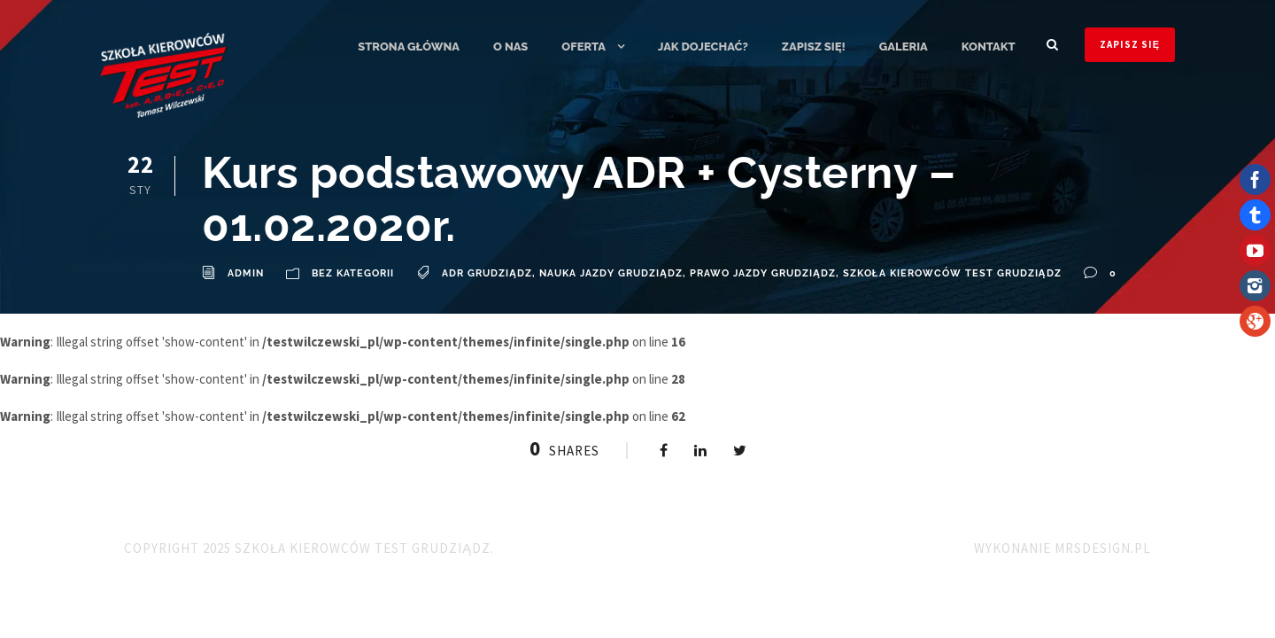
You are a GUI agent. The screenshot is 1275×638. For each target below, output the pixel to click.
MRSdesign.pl (1103, 548)
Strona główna (409, 46)
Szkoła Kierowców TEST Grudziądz (952, 273)
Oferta (583, 46)
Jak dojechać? (703, 46)
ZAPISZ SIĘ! (814, 46)
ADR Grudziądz (487, 273)
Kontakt (989, 46)
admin (246, 273)
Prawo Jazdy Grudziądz (763, 273)
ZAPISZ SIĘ (1130, 44)
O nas (510, 46)
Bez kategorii (353, 273)
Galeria (903, 46)
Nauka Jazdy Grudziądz (611, 273)
